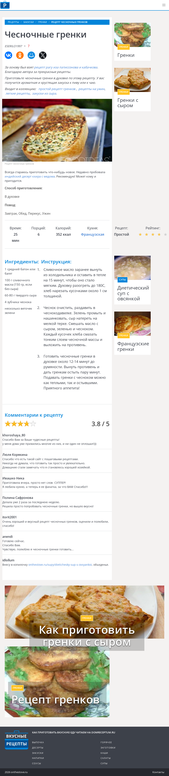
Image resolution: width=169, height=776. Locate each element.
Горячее (106, 742)
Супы (122, 279)
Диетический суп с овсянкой (132, 293)
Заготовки (108, 747)
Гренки (126, 55)
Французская (92, 234)
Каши (104, 752)
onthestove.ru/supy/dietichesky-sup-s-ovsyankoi (60, 564)
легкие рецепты (18, 93)
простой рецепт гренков (56, 89)
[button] (164, 5)
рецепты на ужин (91, 89)
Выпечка (38, 742)
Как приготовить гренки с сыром (87, 635)
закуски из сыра (44, 93)
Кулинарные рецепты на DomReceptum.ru (16, 740)
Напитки (38, 758)
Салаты (106, 758)
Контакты (158, 772)
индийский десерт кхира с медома (30, 176)
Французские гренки (132, 346)
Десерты (37, 747)
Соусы (36, 763)
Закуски (37, 752)
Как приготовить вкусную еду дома (5, 5)
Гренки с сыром (127, 102)
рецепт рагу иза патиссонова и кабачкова (65, 67)
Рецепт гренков (55, 699)
